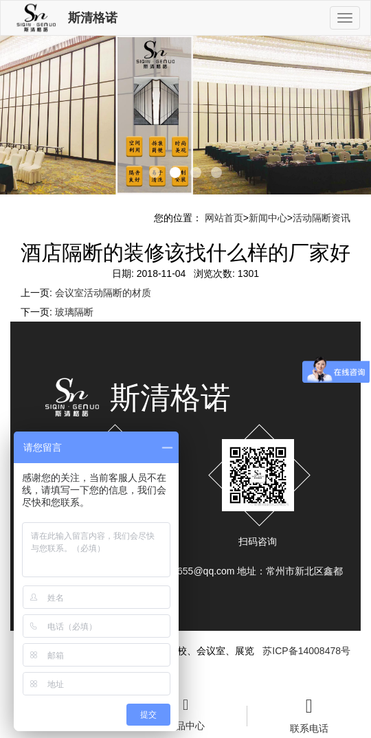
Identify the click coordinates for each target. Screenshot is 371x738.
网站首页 (224, 217)
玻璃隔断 (74, 311)
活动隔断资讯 (321, 217)
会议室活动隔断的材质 (103, 292)
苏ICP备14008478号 (306, 650)
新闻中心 (268, 217)
